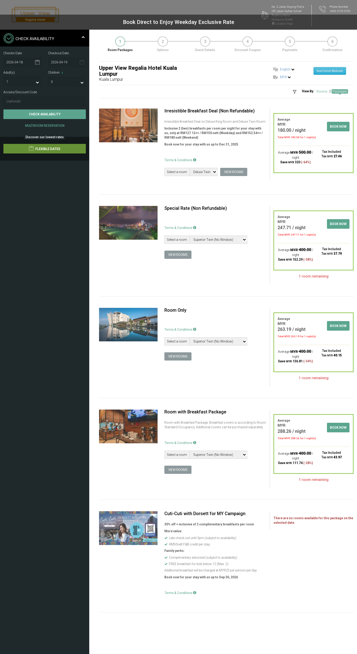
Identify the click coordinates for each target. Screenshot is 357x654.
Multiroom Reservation (44, 125)
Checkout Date (58, 53)
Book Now (338, 126)
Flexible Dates (44, 148)
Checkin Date (12, 53)
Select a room (177, 172)
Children (56, 73)
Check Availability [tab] (44, 38)
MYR (283, 77)
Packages (340, 91)
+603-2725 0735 (339, 11)
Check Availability (45, 114)
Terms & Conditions (180, 160)
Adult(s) (9, 72)
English (285, 69)
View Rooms (233, 172)
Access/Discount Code (20, 92)
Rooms (321, 91)
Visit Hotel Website (329, 71)
